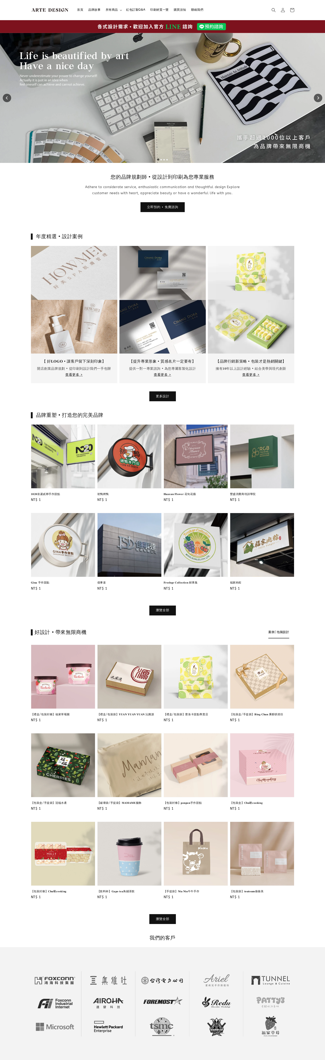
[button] (273, 10)
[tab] (158, 159)
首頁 (80, 10)
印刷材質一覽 (159, 10)
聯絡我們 (197, 10)
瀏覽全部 (162, 610)
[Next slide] (318, 98)
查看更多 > (74, 375)
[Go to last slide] (7, 98)
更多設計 (162, 396)
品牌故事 (94, 10)
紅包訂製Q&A (135, 10)
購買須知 (180, 10)
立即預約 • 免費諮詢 (162, 207)
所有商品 (112, 10)
